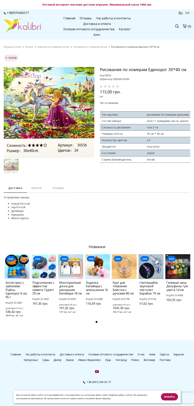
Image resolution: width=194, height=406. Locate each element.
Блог (97, 35)
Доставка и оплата (97, 24)
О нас (141, 354)
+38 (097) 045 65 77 (97, 382)
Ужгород (121, 360)
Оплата (36, 188)
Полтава (165, 360)
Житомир (149, 360)
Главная (69, 18)
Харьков (178, 354)
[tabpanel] (17, 290)
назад (11, 57)
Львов (70, 360)
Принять (169, 396)
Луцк (108, 360)
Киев (152, 354)
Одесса (164, 354)
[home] (12, 46)
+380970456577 (16, 13)
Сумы (45, 360)
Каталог (125, 29)
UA (187, 13)
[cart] (184, 26)
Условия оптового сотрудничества (88, 29)
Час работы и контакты (113, 18)
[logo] (22, 26)
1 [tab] (96, 322)
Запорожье (31, 360)
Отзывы (86, 18)
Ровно (135, 360)
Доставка (15, 188)
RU (181, 13)
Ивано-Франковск (89, 360)
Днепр (57, 360)
